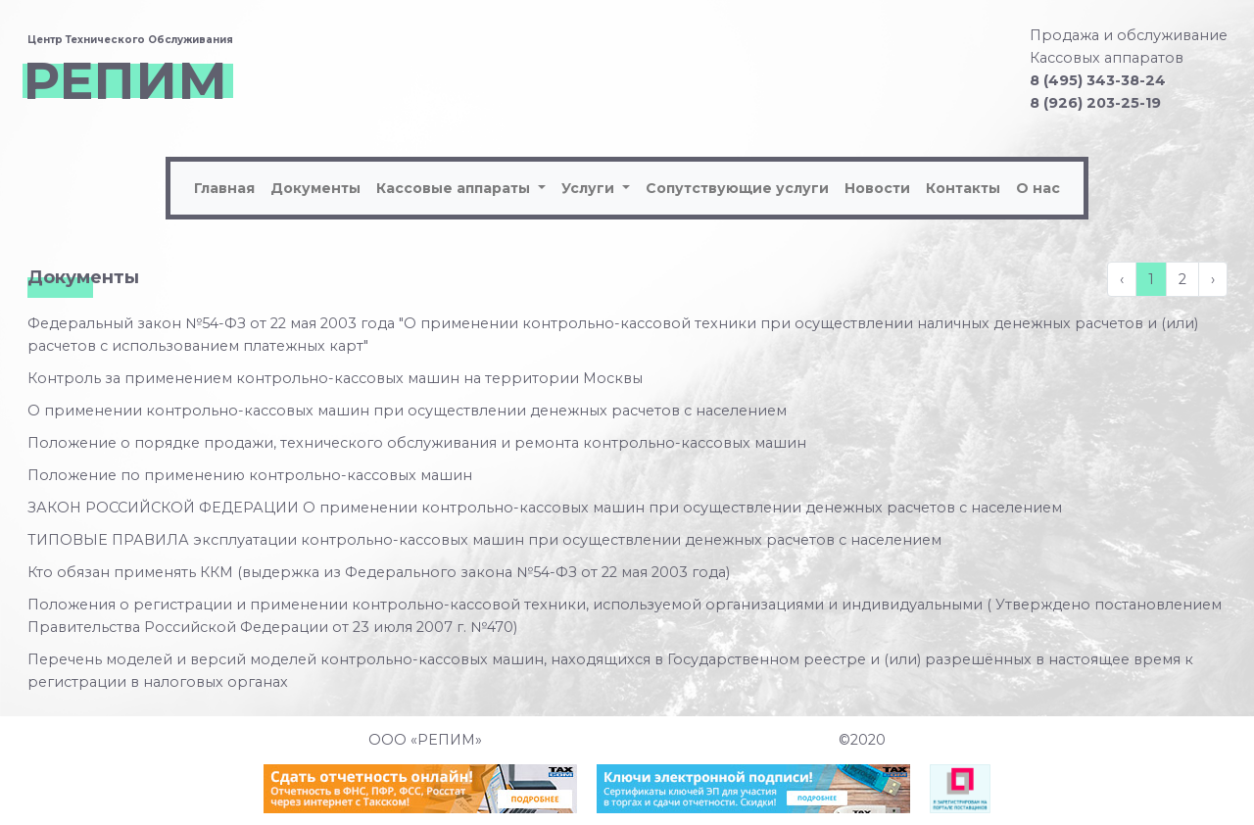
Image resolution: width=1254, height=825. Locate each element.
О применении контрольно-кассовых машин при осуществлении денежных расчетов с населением (407, 410)
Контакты (963, 188)
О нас (1038, 188)
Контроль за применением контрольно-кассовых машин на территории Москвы (335, 378)
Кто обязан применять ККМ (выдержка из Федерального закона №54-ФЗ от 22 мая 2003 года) (378, 572)
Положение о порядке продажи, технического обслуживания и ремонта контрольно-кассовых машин (416, 443)
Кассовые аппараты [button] (455, 188)
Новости (877, 188)
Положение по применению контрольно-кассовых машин (249, 475)
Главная (224, 188)
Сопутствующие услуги (737, 188)
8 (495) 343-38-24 (1098, 80)
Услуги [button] (589, 188)
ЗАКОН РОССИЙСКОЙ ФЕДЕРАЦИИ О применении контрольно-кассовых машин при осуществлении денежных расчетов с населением (544, 507)
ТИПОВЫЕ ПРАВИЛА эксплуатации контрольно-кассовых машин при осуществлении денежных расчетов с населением (484, 540)
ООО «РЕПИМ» (425, 740)
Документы (315, 188)
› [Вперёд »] (1213, 279)
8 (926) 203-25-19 (1095, 103)
